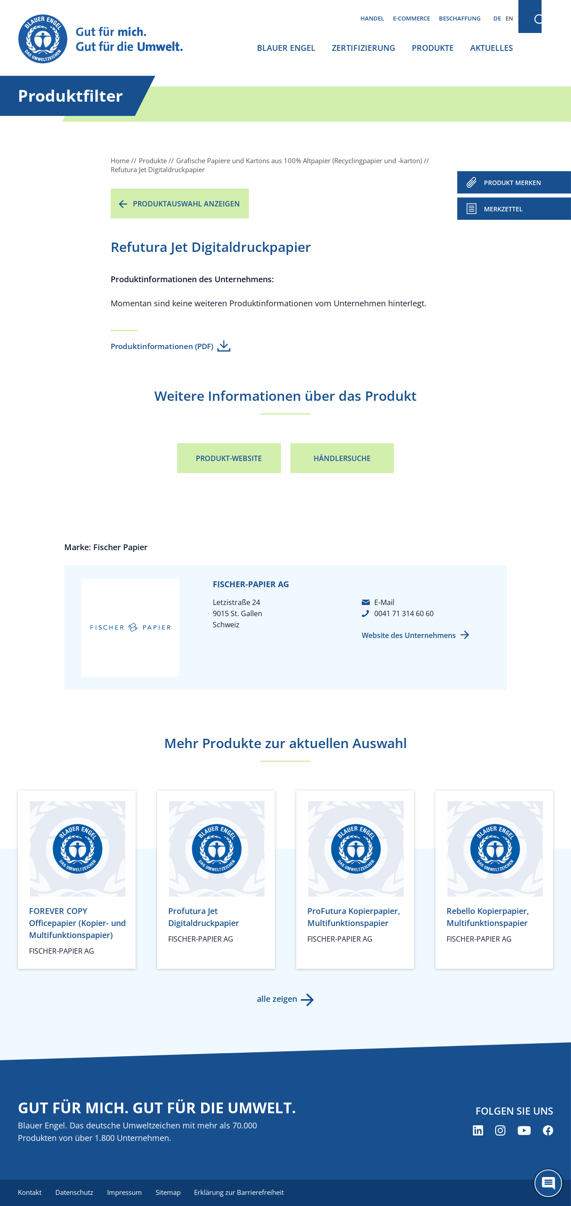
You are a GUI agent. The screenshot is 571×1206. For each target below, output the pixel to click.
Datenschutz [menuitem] (75, 1192)
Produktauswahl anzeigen (186, 204)
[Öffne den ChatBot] (548, 1183)
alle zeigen (277, 998)
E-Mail (384, 602)
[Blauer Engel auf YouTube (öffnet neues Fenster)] (524, 1130)
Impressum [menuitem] (125, 1192)
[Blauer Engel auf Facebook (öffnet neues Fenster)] (548, 1130)
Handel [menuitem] (372, 18)
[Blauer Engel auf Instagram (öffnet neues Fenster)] (500, 1130)
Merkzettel (503, 209)
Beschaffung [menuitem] (459, 18)
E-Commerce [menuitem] (411, 18)
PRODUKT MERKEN (512, 182)
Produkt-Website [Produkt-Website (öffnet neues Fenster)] (229, 458)
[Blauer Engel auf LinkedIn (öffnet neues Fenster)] (478, 1130)
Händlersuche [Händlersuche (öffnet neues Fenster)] (342, 458)
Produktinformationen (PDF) (162, 346)
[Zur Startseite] (109, 39)
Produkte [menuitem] (433, 47)
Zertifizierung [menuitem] (363, 47)
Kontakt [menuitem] (29, 1192)
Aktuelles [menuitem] (491, 47)
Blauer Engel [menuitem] (286, 47)
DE (497, 18)
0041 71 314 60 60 (404, 613)
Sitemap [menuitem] (169, 1192)
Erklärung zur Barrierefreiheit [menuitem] (241, 1192)
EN (509, 18)
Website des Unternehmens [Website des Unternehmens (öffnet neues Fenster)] (409, 635)
